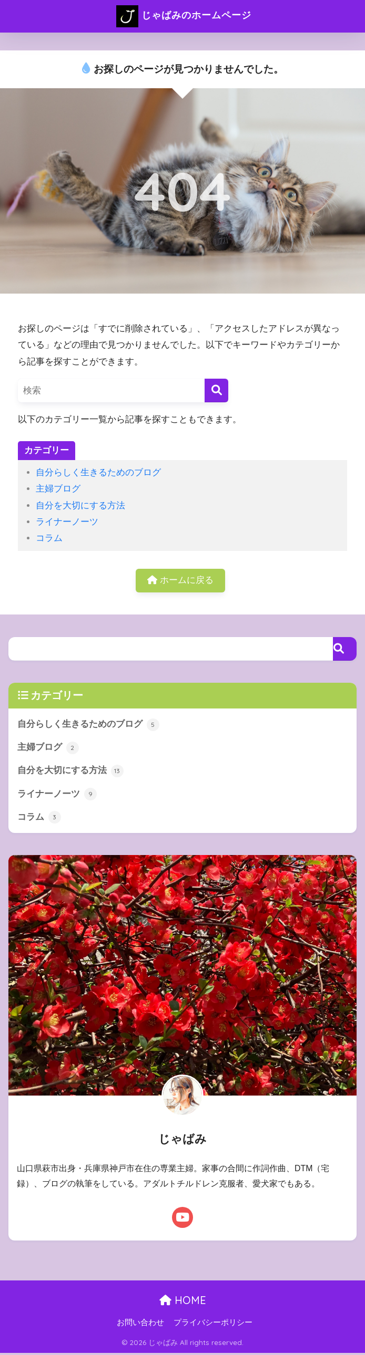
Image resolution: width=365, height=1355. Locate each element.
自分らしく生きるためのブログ (98, 472)
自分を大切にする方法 (80, 505)
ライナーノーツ (67, 522)
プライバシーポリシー (213, 1324)
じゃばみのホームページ (184, 16)
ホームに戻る (180, 581)
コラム (49, 538)
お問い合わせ (140, 1324)
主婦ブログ (58, 489)
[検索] (216, 390)
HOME (182, 1301)
